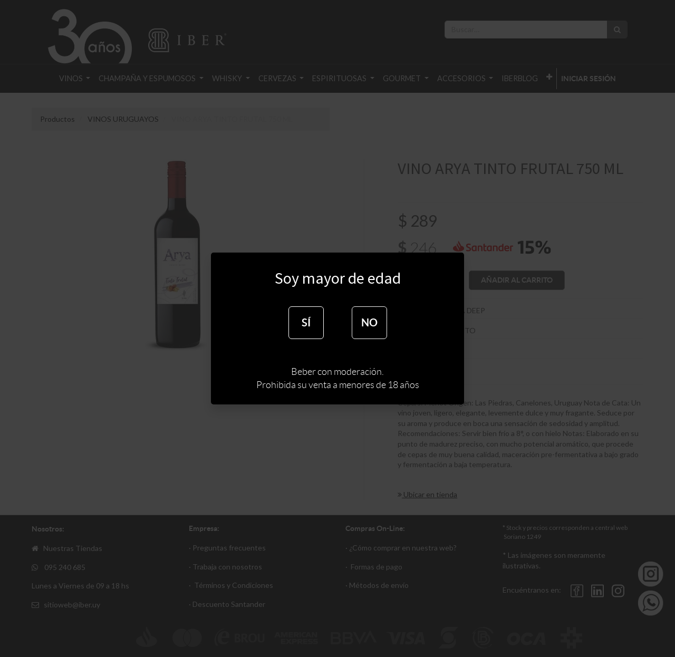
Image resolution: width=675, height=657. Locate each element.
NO (369, 322)
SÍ (306, 322)
